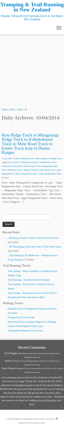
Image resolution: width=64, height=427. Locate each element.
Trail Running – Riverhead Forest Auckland (29, 280)
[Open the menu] (58, 28)
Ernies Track (13, 162)
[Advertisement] (32, 71)
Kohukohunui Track (48, 162)
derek (6, 177)
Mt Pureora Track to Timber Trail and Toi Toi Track (34, 238)
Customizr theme (38, 423)
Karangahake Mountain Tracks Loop (25, 330)
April (19, 109)
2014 (12, 109)
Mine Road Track (15, 170)
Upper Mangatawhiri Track (50, 174)
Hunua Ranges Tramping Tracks (49, 158)
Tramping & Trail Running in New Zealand (32, 7)
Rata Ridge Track (47, 170)
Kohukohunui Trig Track (12, 166)
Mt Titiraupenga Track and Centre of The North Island (35, 246)
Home (5, 109)
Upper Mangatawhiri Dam (26, 174)
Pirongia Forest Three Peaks (21, 317)
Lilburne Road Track (32, 166)
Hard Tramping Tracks (25, 158)
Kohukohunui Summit (29, 162)
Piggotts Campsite (31, 170)
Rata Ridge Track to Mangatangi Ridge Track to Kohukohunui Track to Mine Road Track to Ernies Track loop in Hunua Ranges (30, 144)
